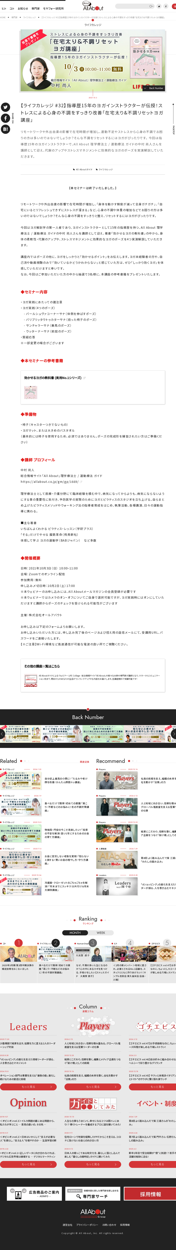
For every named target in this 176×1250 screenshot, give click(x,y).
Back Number (156, 88)
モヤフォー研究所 (53, 8)
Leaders (102, 875)
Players (102, 769)
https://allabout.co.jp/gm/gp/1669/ (50, 481)
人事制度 (102, 848)
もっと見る (28, 1087)
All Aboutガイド (84, 169)
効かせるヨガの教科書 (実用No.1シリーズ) (53, 377)
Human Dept (83, 943)
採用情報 (125, 1224)
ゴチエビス (155, 943)
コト (12, 8)
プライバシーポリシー (87, 1224)
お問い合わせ (109, 1224)
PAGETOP (173, 130)
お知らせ (23, 8)
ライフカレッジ (92, 25)
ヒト (4, 8)
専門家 (35, 8)
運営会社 (67, 1224)
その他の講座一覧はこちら (42, 666)
